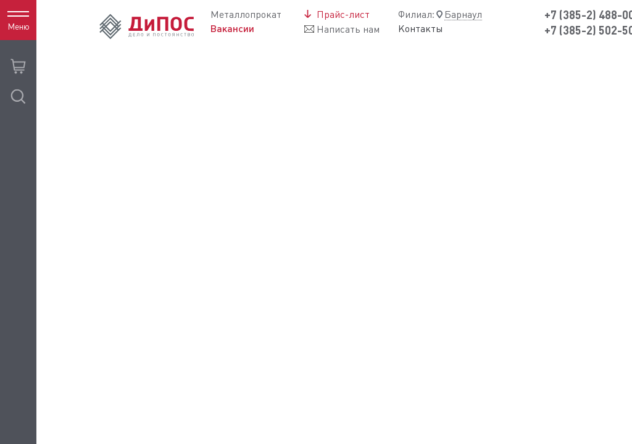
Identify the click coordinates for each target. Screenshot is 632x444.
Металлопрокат (245, 14)
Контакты (420, 29)
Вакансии (232, 28)
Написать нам (348, 29)
